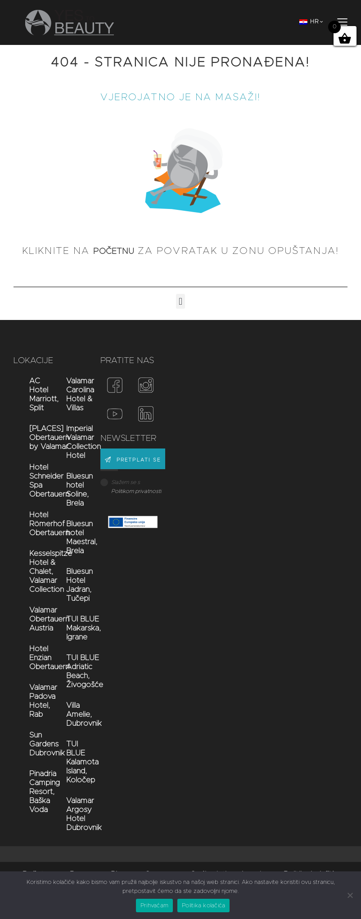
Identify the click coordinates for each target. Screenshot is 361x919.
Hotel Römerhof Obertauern (36, 524)
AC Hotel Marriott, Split (36, 394)
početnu (114, 251)
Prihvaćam (154, 906)
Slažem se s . (136, 486)
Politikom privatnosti (136, 491)
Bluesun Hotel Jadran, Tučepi (73, 585)
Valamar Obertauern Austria (36, 619)
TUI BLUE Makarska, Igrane (73, 628)
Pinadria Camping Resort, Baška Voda (36, 791)
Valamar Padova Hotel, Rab (36, 701)
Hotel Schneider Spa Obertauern (36, 480)
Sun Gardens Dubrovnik (36, 744)
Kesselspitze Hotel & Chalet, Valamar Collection (36, 571)
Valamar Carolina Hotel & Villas (73, 394)
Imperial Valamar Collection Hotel (73, 442)
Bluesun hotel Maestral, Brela (73, 537)
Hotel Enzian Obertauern (36, 657)
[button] (180, 301)
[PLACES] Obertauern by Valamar (36, 437)
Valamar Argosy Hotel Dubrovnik (73, 814)
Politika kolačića (203, 906)
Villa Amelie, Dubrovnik (73, 714)
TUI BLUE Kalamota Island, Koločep (73, 762)
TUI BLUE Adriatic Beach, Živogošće (73, 671)
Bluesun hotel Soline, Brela (73, 489)
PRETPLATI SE (139, 460)
